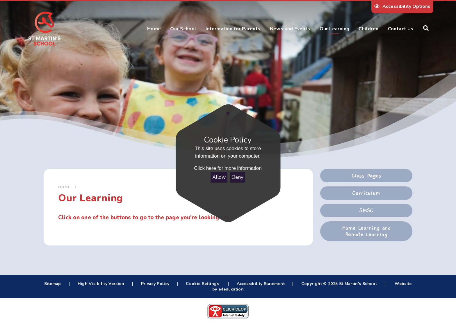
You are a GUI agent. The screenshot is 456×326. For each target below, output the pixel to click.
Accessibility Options (402, 6)
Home (64, 187)
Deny (238, 177)
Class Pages (366, 175)
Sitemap (52, 283)
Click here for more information (228, 168)
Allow (219, 177)
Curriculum (366, 193)
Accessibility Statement (261, 283)
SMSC (366, 210)
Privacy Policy (155, 283)
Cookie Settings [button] (202, 283)
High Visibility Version (101, 283)
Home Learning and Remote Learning (366, 231)
